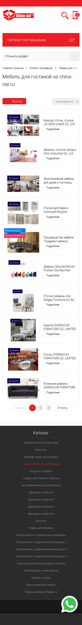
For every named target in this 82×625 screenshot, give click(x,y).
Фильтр (14, 101)
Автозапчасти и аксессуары (41, 442)
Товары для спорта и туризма (41, 478)
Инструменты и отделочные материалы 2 (41, 542)
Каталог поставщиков (41, 40)
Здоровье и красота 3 (41, 506)
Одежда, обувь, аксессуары (41, 456)
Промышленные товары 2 (41, 591)
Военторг (41, 449)
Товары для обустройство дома (41, 464)
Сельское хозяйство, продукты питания (41, 563)
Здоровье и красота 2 (41, 499)
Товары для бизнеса (41, 527)
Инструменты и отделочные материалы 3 (41, 549)
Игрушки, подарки (41, 471)
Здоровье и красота (41, 492)
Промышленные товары (41, 584)
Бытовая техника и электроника (41, 485)
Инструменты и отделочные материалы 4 (41, 556)
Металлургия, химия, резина (41, 570)
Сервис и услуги (41, 577)
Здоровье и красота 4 (41, 513)
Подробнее (53, 129)
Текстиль (41, 520)
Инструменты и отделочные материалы (41, 535)
